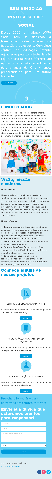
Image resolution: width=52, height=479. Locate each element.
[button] (9, 83)
